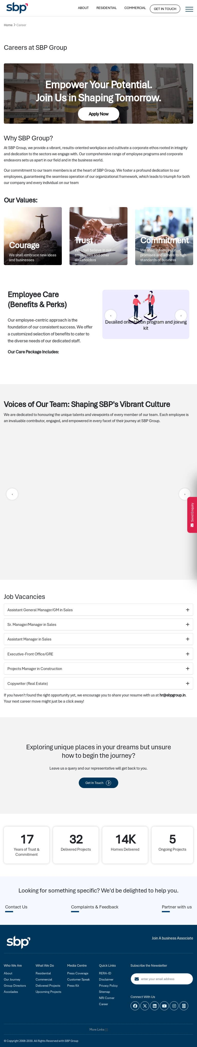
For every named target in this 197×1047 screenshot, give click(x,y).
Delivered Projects (48, 986)
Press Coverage (77, 973)
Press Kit (73, 986)
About (83, 8)
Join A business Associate (172, 938)
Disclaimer (106, 979)
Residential (106, 8)
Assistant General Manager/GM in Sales (98, 610)
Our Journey (12, 979)
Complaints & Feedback (95, 907)
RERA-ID (105, 973)
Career (103, 1004)
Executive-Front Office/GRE (98, 654)
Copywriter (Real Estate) (98, 683)
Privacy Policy (108, 986)
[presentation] (110, 315)
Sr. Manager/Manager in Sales (98, 624)
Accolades (11, 992)
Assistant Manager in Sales (98, 639)
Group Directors (15, 986)
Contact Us (16, 907)
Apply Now (99, 114)
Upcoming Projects (48, 992)
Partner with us (177, 907)
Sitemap (104, 992)
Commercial (135, 8)
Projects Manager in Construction (98, 668)
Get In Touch (165, 9)
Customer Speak (78, 979)
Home (8, 25)
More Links (99, 1029)
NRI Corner (106, 998)
